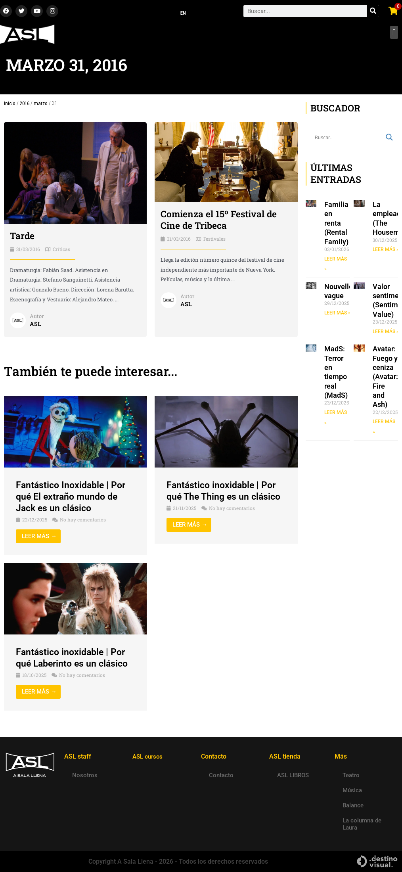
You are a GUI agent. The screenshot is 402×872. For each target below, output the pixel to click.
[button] (394, 34)
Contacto (221, 775)
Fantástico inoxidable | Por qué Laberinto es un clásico (74, 660)
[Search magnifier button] (389, 139)
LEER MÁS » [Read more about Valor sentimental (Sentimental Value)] (386, 334)
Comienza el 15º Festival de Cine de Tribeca (222, 222)
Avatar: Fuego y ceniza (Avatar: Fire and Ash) (385, 379)
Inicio (9, 105)
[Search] (373, 12)
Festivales (214, 241)
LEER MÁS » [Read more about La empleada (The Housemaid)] (386, 252)
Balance (353, 805)
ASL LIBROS (293, 775)
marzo (42, 105)
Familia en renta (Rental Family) (336, 225)
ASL (35, 326)
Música (352, 790)
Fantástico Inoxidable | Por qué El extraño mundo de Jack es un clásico (73, 499)
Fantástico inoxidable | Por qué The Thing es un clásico (226, 493)
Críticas (61, 251)
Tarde (23, 238)
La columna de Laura (362, 824)
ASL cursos (148, 756)
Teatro (351, 775)
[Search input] (348, 139)
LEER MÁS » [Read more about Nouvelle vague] (337, 315)
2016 (25, 105)
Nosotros (85, 775)
